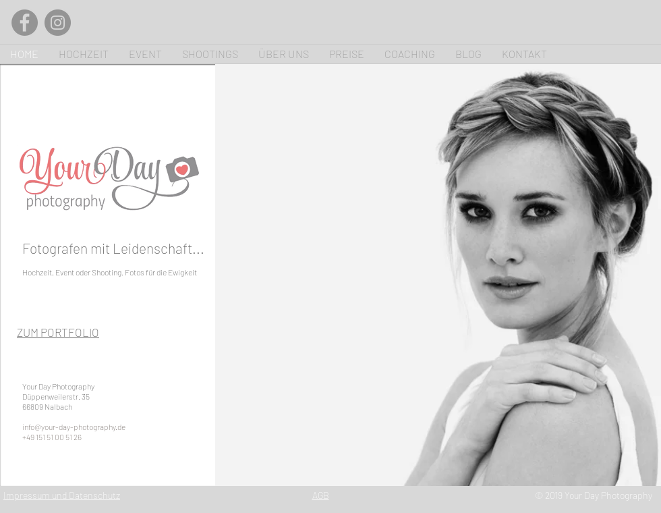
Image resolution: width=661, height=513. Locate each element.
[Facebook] (24, 22)
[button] (438, 275)
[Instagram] (58, 22)
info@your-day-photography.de (73, 426)
